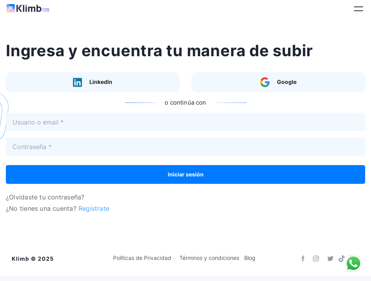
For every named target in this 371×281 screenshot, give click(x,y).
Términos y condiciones (209, 258)
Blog (249, 258)
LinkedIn (92, 82)
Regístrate (93, 208)
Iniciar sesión (186, 174)
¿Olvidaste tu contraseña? (45, 197)
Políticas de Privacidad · (143, 258)
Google (278, 82)
